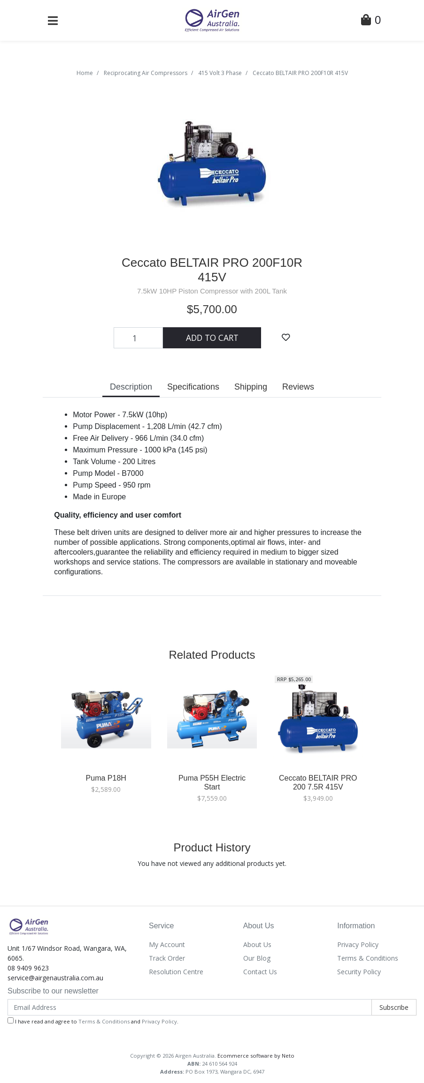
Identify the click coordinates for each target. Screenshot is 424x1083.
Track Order (167, 958)
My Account (167, 944)
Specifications (193, 386)
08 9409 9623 (28, 967)
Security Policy (359, 971)
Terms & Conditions (367, 958)
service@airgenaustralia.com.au (55, 977)
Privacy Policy (357, 944)
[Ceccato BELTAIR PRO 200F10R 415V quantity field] (138, 337)
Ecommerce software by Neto (255, 1055)
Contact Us (260, 971)
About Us (257, 944)
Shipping (250, 386)
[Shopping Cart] (371, 21)
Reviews (298, 386)
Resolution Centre (176, 971)
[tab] (131, 388)
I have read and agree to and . (93, 1021)
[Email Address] (190, 1007)
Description (131, 386)
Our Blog (256, 958)
